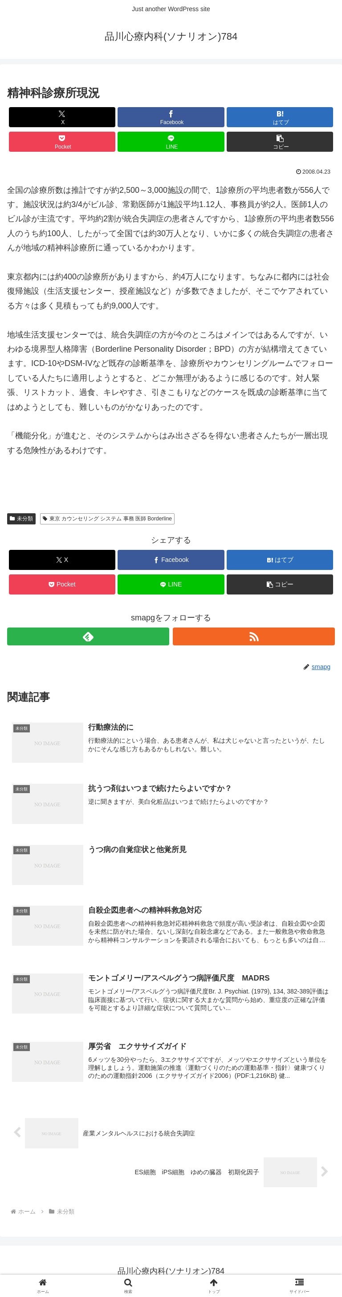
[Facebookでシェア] (171, 117)
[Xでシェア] (62, 117)
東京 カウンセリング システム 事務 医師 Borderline (107, 518)
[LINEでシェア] (171, 142)
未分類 (21, 518)
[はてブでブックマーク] (280, 117)
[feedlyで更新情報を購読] (88, 636)
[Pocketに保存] (62, 142)
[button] (280, 142)
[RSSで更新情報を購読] (254, 636)
